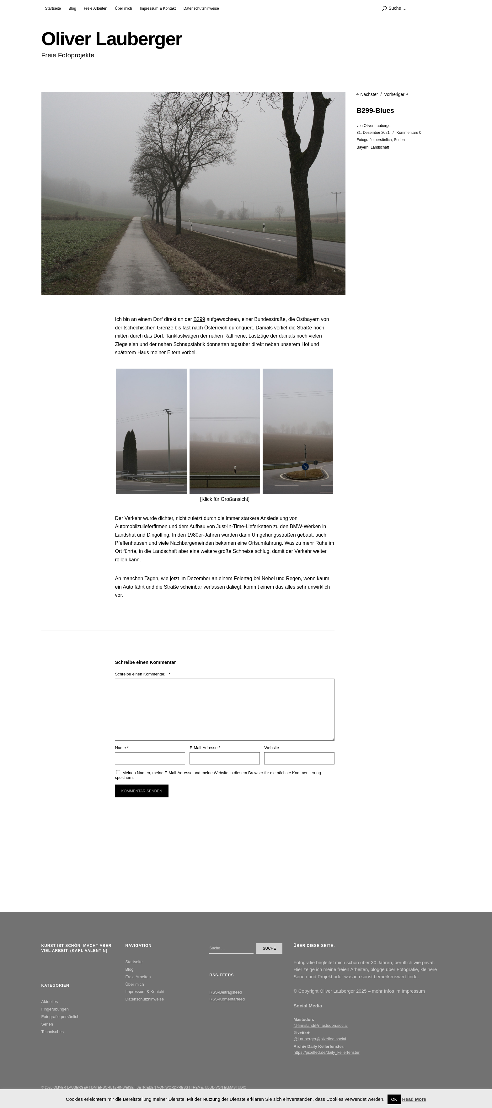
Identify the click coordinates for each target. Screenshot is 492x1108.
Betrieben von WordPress (162, 1087)
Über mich (123, 8)
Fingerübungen (55, 1009)
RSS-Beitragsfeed (225, 992)
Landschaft (380, 147)
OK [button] (394, 1099)
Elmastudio (235, 1087)
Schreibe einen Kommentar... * (142, 674)
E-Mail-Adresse (205, 747)
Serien (399, 140)
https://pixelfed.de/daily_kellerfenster (327, 1052)
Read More (414, 1099)
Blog (72, 8)
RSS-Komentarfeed (227, 999)
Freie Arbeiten (95, 8)
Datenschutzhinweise (201, 8)
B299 (199, 319)
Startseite (53, 8)
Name (121, 747)
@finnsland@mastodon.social (321, 1025)
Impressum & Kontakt (158, 8)
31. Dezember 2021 (372, 132)
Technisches (52, 1031)
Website (271, 747)
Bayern (362, 147)
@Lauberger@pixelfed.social (320, 1039)
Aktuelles (49, 1001)
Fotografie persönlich (374, 140)
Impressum (413, 991)
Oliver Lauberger (111, 38)
